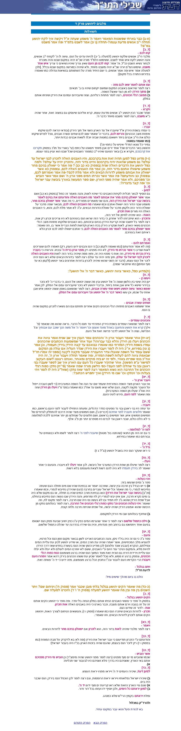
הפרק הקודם (82, 722)
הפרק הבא (100, 722)
